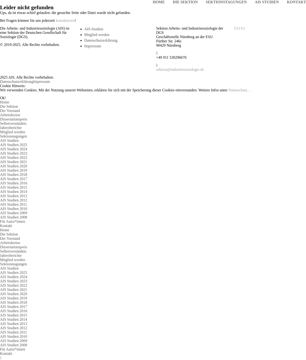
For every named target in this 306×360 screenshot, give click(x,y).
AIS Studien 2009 (13, 213)
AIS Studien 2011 (13, 204)
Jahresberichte (11, 128)
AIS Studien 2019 (13, 170)
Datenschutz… (239, 90)
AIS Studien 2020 (13, 166)
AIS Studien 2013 (13, 196)
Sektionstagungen (13, 136)
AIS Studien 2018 (13, 175)
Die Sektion (9, 106)
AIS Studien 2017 (13, 179)
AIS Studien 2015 (13, 187)
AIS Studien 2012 (13, 200)
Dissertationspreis (13, 119)
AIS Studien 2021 (13, 162)
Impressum (92, 46)
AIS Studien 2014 (13, 192)
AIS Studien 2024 (13, 149)
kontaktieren (65, 20)
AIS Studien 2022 (13, 158)
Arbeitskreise (10, 115)
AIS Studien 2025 (13, 145)
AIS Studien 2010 (13, 209)
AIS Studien (9, 140)
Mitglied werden (96, 35)
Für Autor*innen (12, 221)
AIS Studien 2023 (13, 153)
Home (4, 102)
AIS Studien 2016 (13, 183)
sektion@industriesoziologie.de (180, 69)
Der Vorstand (10, 111)
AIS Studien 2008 (13, 217)
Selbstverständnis (13, 123)
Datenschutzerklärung (100, 40)
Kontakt (6, 226)
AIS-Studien (93, 29)
